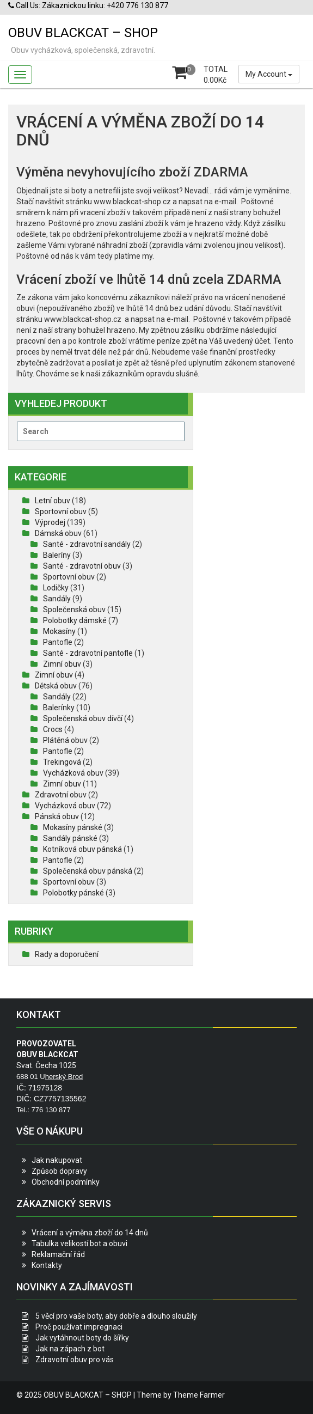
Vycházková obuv (73, 773)
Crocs (53, 729)
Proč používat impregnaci (78, 1326)
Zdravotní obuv (61, 794)
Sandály (57, 598)
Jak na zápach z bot (70, 1348)
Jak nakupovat (57, 1160)
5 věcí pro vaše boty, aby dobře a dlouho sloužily (116, 1316)
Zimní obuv (62, 664)
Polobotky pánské (73, 892)
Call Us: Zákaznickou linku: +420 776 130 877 (88, 5)
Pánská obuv (57, 816)
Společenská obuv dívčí (82, 718)
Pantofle (57, 642)
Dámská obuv (58, 533)
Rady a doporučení (67, 954)
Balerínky (59, 707)
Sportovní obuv (61, 511)
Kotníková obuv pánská (82, 849)
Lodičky (56, 587)
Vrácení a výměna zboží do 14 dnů (90, 1232)
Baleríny (57, 555)
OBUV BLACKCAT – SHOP (83, 32)
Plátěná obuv (65, 740)
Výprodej (50, 522)
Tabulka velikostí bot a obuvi (79, 1243)
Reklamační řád (58, 1254)
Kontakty (47, 1265)
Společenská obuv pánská (87, 871)
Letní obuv (52, 500)
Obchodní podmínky (66, 1182)
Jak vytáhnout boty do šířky (82, 1337)
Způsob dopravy (59, 1171)
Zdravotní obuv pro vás (74, 1359)
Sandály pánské (70, 838)
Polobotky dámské (75, 620)
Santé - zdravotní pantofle (88, 653)
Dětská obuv (56, 685)
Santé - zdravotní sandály (87, 544)
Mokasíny (59, 631)
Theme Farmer (199, 1395)
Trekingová (62, 762)
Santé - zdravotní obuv (82, 566)
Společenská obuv (74, 609)
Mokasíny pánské (72, 827)
